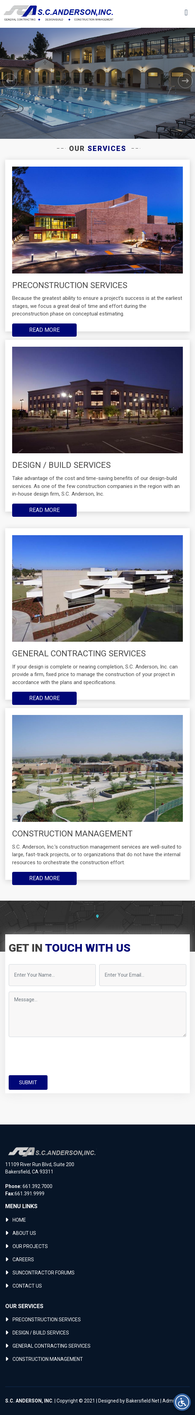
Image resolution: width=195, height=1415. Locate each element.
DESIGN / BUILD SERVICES (40, 1332)
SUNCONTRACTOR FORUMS (43, 1272)
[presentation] (61, 1056)
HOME (19, 1220)
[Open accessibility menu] (182, 1402)
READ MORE (44, 330)
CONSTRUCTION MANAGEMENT (47, 1359)
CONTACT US (27, 1285)
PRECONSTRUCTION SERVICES (46, 1319)
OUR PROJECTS (30, 1246)
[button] (9, 81)
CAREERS (23, 1259)
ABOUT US (24, 1233)
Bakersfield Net (142, 1401)
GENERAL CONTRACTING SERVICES (51, 1346)
